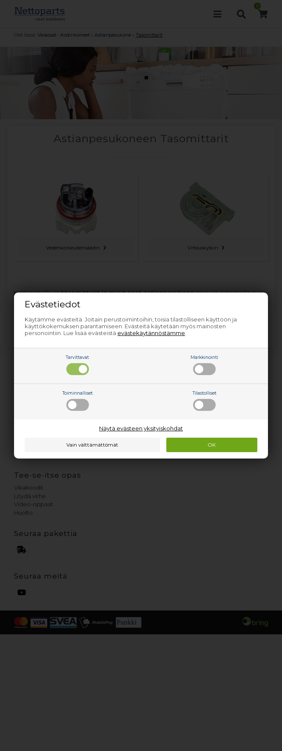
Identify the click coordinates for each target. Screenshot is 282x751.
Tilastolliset (204, 400)
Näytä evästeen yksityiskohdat (141, 428)
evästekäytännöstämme (151, 333)
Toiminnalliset (78, 400)
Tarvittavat (77, 365)
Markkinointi (204, 365)
